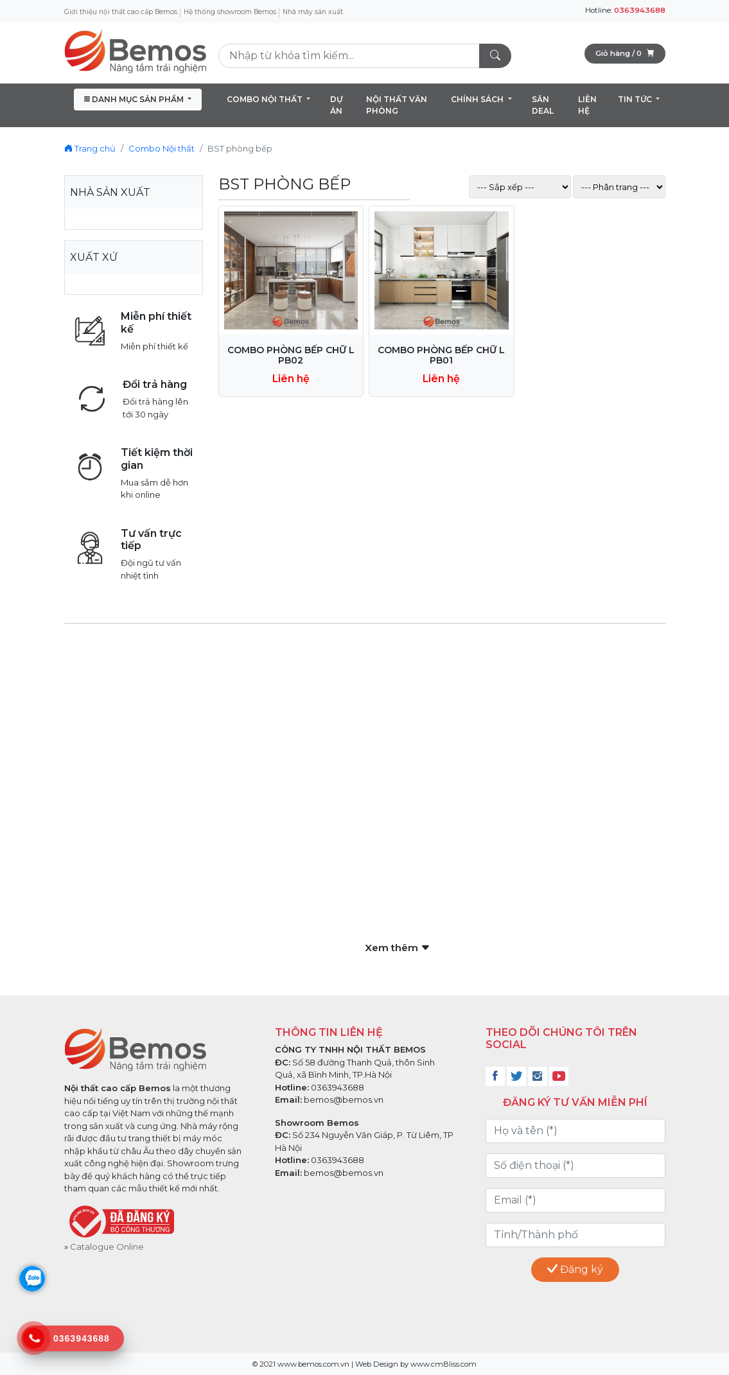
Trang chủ (90, 148)
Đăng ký (575, 1269)
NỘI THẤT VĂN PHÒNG (396, 105)
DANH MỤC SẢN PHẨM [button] (135, 99)
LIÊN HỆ (587, 105)
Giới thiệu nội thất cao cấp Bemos (120, 12)
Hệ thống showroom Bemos (230, 12)
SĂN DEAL (543, 105)
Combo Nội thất (161, 148)
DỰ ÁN (336, 105)
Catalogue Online (107, 1246)
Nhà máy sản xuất (313, 12)
